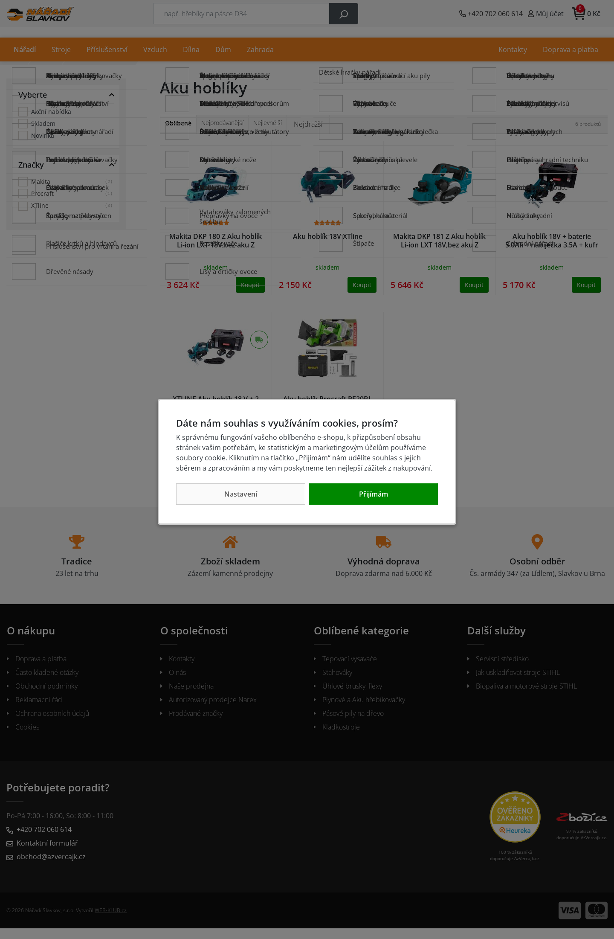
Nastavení (240, 494)
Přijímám (373, 494)
